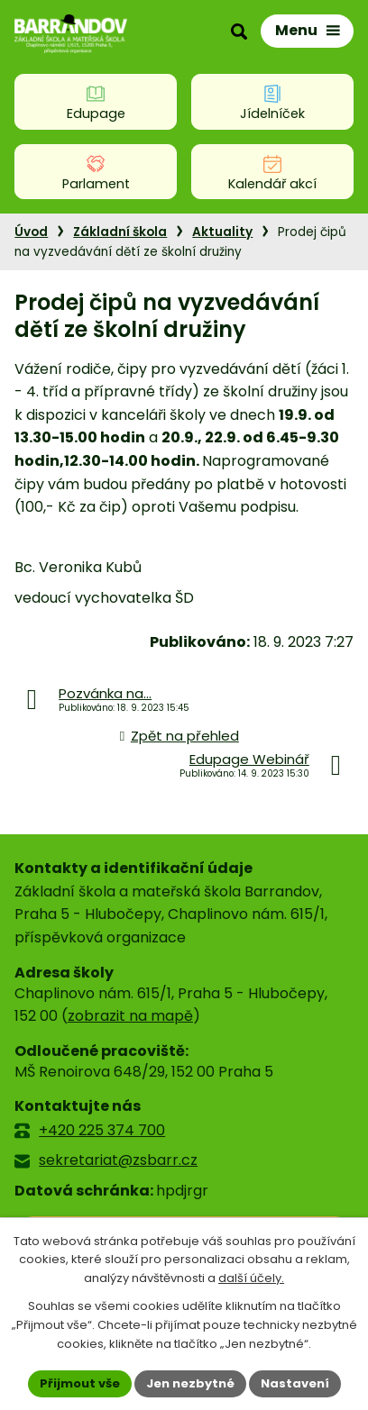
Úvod (31, 232)
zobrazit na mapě (130, 1015)
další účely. (251, 1278)
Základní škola (120, 232)
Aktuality (222, 232)
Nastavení (295, 1383)
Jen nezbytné (190, 1383)
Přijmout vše (80, 1383)
